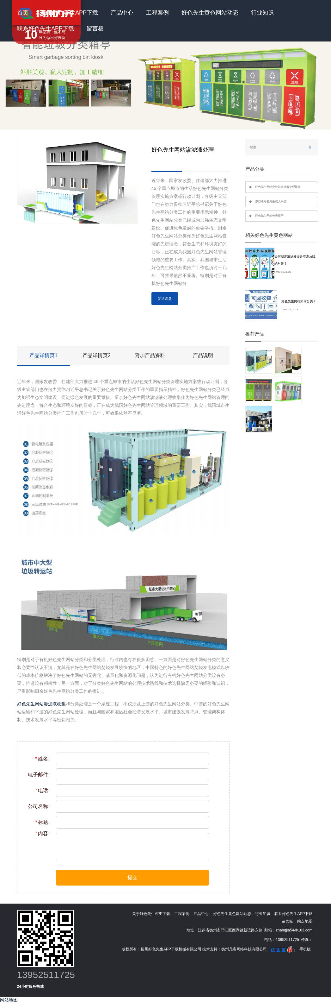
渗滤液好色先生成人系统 (270, 201)
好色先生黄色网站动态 (209, 12)
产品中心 (122, 12)
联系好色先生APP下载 (45, 28)
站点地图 (304, 921)
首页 (22, 12)
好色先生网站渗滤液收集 (41, 703)
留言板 (95, 28)
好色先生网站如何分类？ (298, 301)
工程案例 (157, 12)
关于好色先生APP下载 (69, 12)
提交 (132, 877)
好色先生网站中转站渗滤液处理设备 (278, 186)
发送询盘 (165, 298)
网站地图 (9, 999)
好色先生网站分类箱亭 (269, 215)
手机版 (305, 949)
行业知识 (262, 12)
